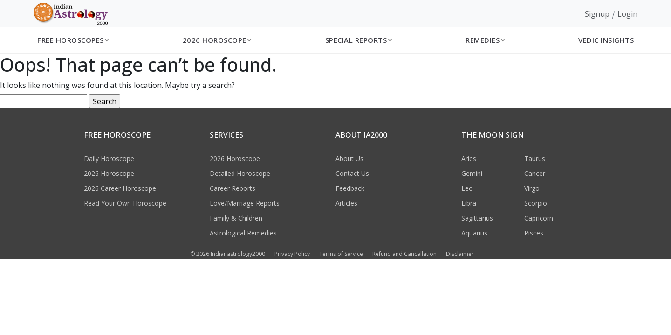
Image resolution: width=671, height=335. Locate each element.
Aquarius (474, 232)
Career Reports (232, 188)
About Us (349, 158)
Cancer (534, 173)
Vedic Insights (606, 40)
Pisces (533, 232)
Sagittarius (477, 218)
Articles (346, 203)
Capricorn (538, 218)
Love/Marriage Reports (245, 203)
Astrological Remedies (243, 232)
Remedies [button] (483, 40)
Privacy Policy (292, 254)
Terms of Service (341, 254)
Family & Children (236, 218)
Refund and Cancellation (404, 254)
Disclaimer (460, 254)
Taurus (534, 158)
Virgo (532, 188)
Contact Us (352, 173)
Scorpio (535, 203)
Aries (468, 158)
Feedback (350, 188)
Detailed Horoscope (240, 173)
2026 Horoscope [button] (214, 40)
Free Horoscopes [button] (70, 40)
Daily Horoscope (109, 158)
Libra (468, 203)
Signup (597, 14)
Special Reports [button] (356, 40)
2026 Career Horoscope (120, 188)
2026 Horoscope (109, 173)
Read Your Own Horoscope (125, 203)
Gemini (471, 173)
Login (627, 14)
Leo (467, 188)
